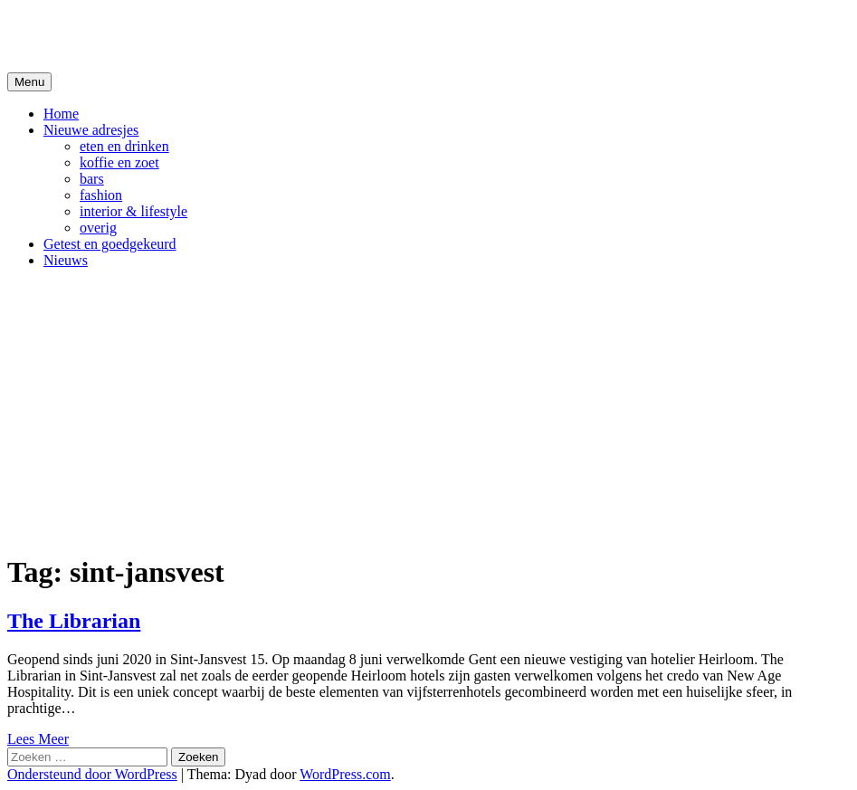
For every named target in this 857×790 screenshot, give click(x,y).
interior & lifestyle (133, 211)
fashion (101, 195)
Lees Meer (38, 739)
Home (61, 113)
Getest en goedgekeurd (109, 244)
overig (98, 227)
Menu (29, 82)
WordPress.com (345, 774)
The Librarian (73, 621)
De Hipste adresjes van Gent (182, 35)
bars (92, 178)
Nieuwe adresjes (90, 130)
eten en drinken (124, 146)
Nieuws (65, 260)
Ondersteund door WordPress (92, 774)
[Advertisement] (428, 410)
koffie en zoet (119, 162)
